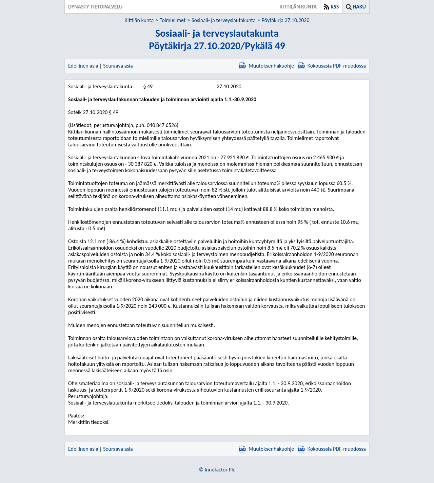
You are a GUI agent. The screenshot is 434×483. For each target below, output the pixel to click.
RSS (335, 6)
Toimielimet (172, 20)
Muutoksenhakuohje (266, 65)
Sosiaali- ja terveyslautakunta (223, 20)
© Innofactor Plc (217, 469)
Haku (359, 6)
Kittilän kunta (139, 20)
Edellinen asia (83, 65)
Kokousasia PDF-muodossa (332, 65)
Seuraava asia (118, 65)
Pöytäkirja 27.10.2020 (286, 20)
